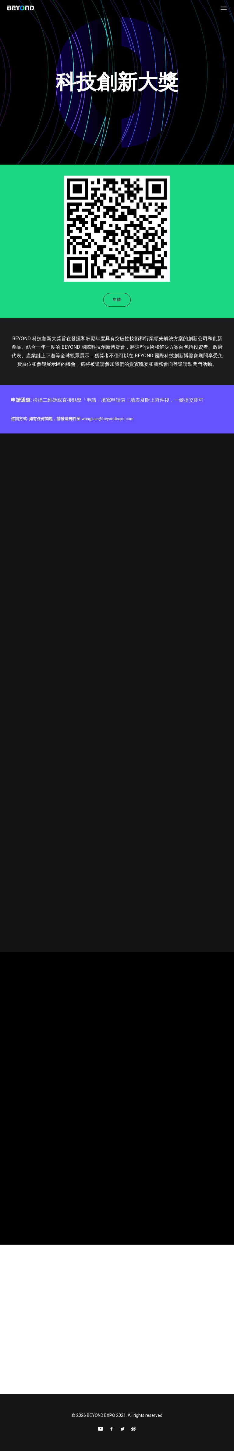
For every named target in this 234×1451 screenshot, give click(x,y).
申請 (117, 300)
